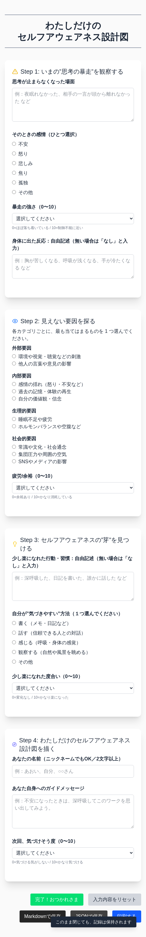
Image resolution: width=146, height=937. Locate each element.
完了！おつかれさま (57, 899)
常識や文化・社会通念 (39, 447)
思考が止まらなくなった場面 (43, 81)
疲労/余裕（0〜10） (33, 476)
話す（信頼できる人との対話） (49, 633)
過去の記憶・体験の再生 (41, 391)
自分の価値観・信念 (37, 398)
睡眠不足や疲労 (32, 419)
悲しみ (22, 163)
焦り (20, 173)
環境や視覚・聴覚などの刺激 (46, 356)
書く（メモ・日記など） (41, 623)
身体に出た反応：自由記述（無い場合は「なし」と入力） (70, 244)
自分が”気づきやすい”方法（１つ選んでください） (67, 613)
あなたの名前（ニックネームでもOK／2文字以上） (67, 758)
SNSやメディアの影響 (39, 461)
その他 (22, 192)
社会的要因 (24, 438)
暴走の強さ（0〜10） (35, 206)
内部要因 (21, 375)
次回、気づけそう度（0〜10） (45, 841)
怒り (20, 153)
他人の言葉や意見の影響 (41, 363)
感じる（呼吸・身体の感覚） (46, 642)
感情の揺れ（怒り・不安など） (49, 384)
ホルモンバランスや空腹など (46, 426)
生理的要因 (24, 410)
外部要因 (21, 348)
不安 (20, 144)
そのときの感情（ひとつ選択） (45, 134)
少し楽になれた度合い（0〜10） (47, 676)
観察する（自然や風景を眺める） (51, 652)
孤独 (20, 182)
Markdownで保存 (42, 916)
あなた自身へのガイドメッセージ (48, 788)
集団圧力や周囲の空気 (39, 454)
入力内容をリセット (114, 899)
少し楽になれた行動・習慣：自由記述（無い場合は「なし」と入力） (72, 562)
